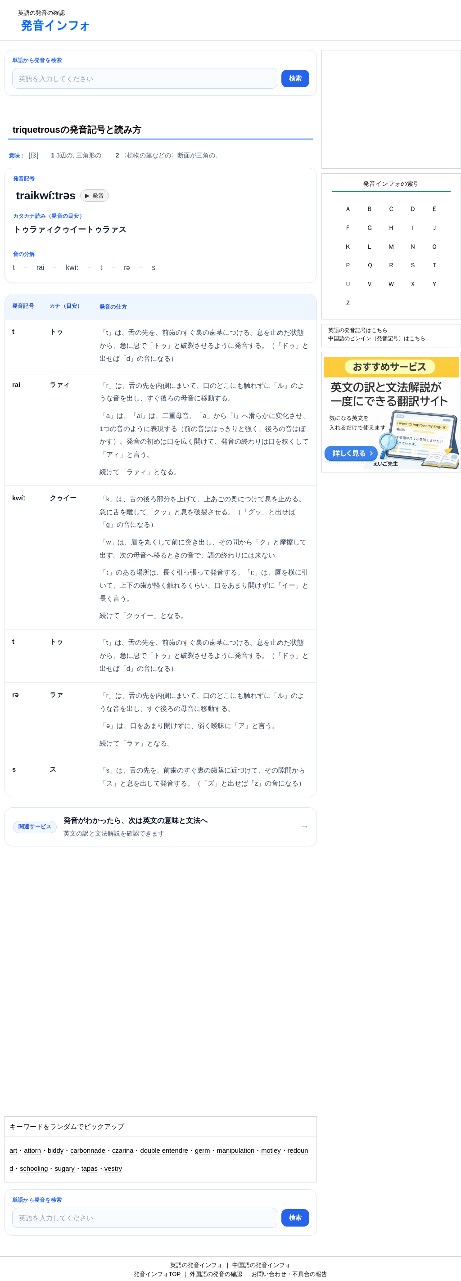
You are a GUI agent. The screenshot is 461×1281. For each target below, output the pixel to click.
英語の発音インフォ (196, 1265)
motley (270, 1150)
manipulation (236, 1150)
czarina (123, 1150)
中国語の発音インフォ (261, 1265)
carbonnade (87, 1150)
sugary (64, 1168)
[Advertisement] (263, 20)
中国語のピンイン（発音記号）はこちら (376, 338)
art (13, 1150)
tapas (89, 1168)
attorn (32, 1150)
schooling (34, 1168)
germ (202, 1150)
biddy (55, 1150)
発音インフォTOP (157, 1274)
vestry (113, 1168)
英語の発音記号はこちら (358, 330)
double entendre (164, 1150)
